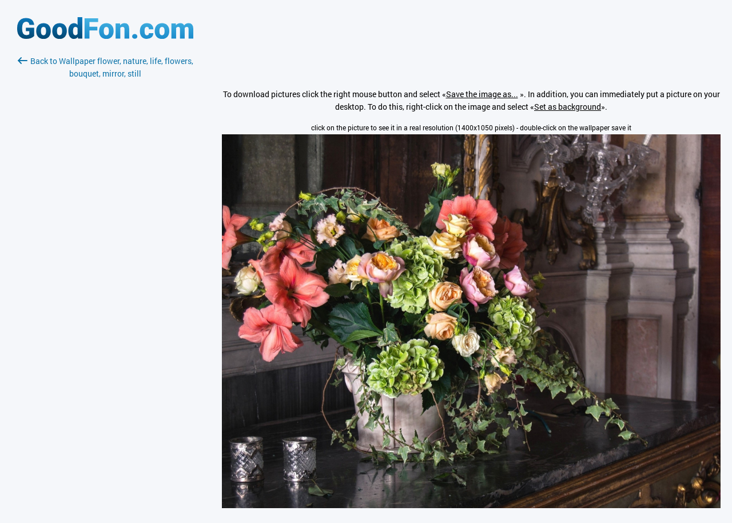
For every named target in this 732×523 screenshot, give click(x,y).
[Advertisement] (105, 215)
